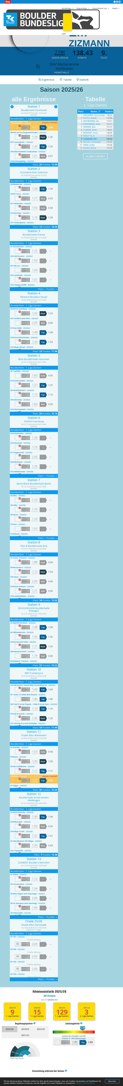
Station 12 (34, 794)
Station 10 (34, 669)
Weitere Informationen (85, 1084)
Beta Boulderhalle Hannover (33, 359)
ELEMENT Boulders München (34, 862)
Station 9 (34, 604)
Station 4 (34, 293)
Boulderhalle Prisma (34, 234)
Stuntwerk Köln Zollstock (33, 172)
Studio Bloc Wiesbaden (33, 735)
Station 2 (34, 169)
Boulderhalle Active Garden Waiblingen (34, 799)
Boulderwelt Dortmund (34, 110)
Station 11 (34, 732)
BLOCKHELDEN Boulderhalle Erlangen (33, 609)
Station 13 (34, 859)
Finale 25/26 (33, 921)
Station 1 (34, 106)
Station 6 (34, 418)
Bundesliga (66, 8)
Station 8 (34, 542)
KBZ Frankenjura (34, 673)
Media (114, 8)
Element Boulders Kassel (33, 296)
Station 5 (34, 355)
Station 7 (34, 480)
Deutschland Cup (99, 8)
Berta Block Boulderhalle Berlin (34, 483)
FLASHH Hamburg (34, 421)
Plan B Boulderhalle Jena (33, 545)
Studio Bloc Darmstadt (33, 924)
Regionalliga (82, 8)
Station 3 (34, 231)
